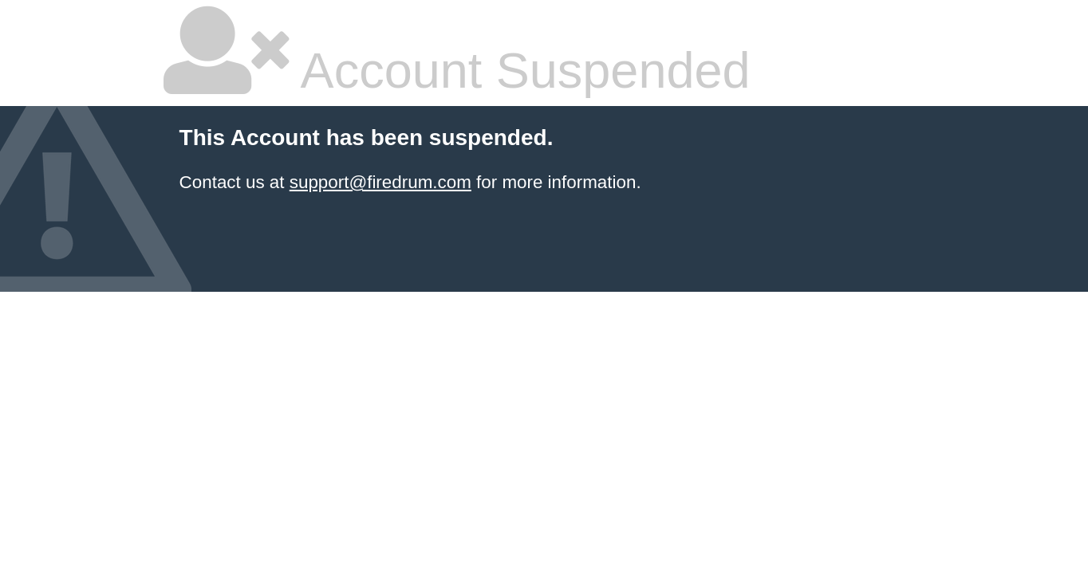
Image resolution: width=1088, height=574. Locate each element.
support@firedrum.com (380, 182)
